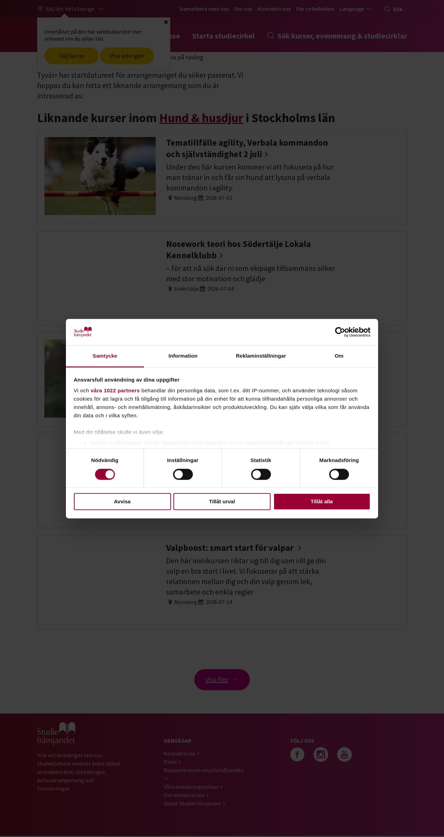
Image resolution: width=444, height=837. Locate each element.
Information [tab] (183, 356)
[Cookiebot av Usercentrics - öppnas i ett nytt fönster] (340, 332)
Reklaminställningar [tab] (261, 356)
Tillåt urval (222, 502)
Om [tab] (339, 356)
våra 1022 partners (115, 391)
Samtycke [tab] (105, 356)
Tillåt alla (322, 502)
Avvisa (122, 502)
